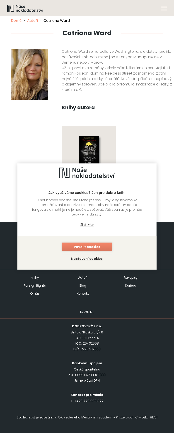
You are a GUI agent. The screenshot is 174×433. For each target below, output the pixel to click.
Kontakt (83, 293)
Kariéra (130, 285)
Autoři (32, 20)
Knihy (35, 277)
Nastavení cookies (87, 258)
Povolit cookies (87, 247)
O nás (34, 293)
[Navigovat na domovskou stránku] (25, 8)
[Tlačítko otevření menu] (164, 8)
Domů (16, 20)
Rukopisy (131, 277)
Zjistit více (87, 224)
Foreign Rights (35, 285)
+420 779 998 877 (89, 401)
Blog (83, 285)
